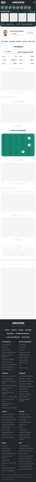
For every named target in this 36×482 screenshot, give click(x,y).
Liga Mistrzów (6, 345)
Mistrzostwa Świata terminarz (24, 400)
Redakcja (14, 330)
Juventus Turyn (23, 368)
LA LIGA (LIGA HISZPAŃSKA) (8, 359)
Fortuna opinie (6, 448)
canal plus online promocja (6, 389)
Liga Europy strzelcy (7, 417)
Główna (3, 24)
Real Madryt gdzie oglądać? (7, 457)
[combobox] (30, 32)
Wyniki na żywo (5, 11)
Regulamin (28, 330)
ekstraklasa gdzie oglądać (9, 385)
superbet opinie (6, 451)
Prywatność (10, 333)
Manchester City (23, 363)
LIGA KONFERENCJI (6, 350)
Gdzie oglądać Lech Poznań (9, 408)
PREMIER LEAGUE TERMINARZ (26, 386)
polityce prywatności (10, 479)
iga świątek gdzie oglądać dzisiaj (9, 382)
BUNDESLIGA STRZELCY (7, 432)
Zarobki (24, 41)
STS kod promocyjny (24, 446)
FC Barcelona (22, 345)
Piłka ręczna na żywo (25, 417)
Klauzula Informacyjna (13, 337)
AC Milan (18, 24)
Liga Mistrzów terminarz (25, 376)
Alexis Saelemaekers (27, 24)
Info (2, 41)
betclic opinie (22, 453)
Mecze (6, 41)
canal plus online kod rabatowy (8, 393)
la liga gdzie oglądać (7, 379)
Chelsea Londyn (23, 360)
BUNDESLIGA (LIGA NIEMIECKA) (9, 364)
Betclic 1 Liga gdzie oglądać (9, 397)
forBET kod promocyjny (8, 453)
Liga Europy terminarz (25, 379)
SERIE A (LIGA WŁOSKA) (7, 362)
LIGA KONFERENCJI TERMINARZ (26, 381)
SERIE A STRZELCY (6, 430)
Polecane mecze (23, 430)
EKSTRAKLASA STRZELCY (8, 422)
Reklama (21, 330)
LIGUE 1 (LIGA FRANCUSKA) (8, 367)
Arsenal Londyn (23, 357)
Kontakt (7, 330)
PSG (20, 365)
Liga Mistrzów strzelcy (8, 414)
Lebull (3, 465)
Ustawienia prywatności (22, 333)
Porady (21, 427)
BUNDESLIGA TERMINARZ (25, 394)
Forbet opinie (5, 460)
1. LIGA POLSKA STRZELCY (8, 437)
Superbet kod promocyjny (26, 456)
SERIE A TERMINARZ (24, 391)
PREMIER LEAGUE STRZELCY (8, 425)
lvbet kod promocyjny (25, 461)
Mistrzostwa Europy (24, 435)
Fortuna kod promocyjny (26, 448)
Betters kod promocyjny (9, 468)
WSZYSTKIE (32, 11)
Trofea (29, 41)
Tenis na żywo (22, 419)
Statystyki (12, 41)
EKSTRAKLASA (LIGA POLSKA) (9, 352)
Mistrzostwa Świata (7, 369)
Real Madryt (22, 347)
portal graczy (26, 337)
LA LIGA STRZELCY (6, 427)
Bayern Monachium (24, 355)
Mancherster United (24, 352)
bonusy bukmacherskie (8, 471)
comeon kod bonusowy (25, 469)
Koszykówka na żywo (25, 422)
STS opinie (4, 446)
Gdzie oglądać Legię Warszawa (7, 404)
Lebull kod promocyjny (25, 466)
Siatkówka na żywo (24, 414)
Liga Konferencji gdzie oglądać (8, 400)
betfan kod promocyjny (25, 459)
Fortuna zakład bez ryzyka (26, 464)
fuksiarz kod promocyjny (9, 463)
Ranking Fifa (22, 425)
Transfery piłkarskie (25, 432)
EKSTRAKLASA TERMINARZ (25, 384)
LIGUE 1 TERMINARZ (23, 397)
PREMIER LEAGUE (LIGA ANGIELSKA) (7, 356)
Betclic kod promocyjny (25, 451)
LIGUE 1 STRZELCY (6, 435)
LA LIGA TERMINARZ (23, 389)
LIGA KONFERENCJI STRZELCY (9, 419)
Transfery (18, 41)
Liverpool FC (22, 350)
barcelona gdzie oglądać (9, 376)
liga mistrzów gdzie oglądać (24, 438)
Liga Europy (5, 347)
